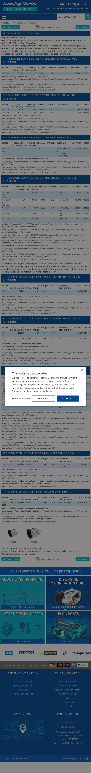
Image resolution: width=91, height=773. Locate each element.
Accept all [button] (68, 398)
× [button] (82, 370)
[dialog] (45, 386)
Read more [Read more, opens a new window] (47, 391)
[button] (21, 398)
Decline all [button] (43, 398)
